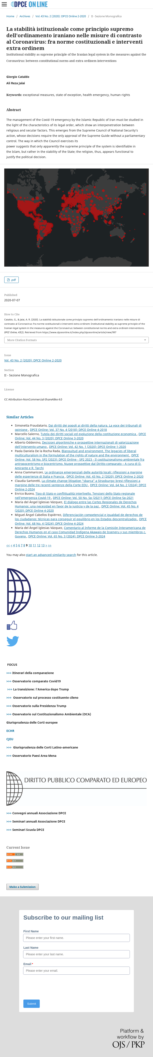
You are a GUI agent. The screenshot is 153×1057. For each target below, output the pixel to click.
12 (38, 545)
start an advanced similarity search (51, 555)
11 (34, 545)
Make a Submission (22, 887)
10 (30, 545)
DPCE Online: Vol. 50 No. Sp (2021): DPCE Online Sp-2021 (93, 498)
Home (10, 16)
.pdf (13, 280)
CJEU (9, 739)
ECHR (10, 731)
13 (43, 545)
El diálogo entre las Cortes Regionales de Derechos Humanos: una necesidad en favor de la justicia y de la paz (76, 504)
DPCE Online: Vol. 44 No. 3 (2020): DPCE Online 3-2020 (80, 436)
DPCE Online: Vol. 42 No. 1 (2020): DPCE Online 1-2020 (87, 447)
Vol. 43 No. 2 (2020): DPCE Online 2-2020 (60, 16)
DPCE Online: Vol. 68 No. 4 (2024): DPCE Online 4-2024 (81, 521)
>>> (8, 673)
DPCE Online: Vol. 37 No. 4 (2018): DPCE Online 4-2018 (68, 430)
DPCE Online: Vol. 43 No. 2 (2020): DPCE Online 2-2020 (105, 476)
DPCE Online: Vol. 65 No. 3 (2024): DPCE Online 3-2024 (66, 536)
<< (8, 545)
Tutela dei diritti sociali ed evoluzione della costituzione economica (89, 434)
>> (49, 545)
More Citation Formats (22, 340)
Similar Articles (20, 417)
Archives (25, 16)
